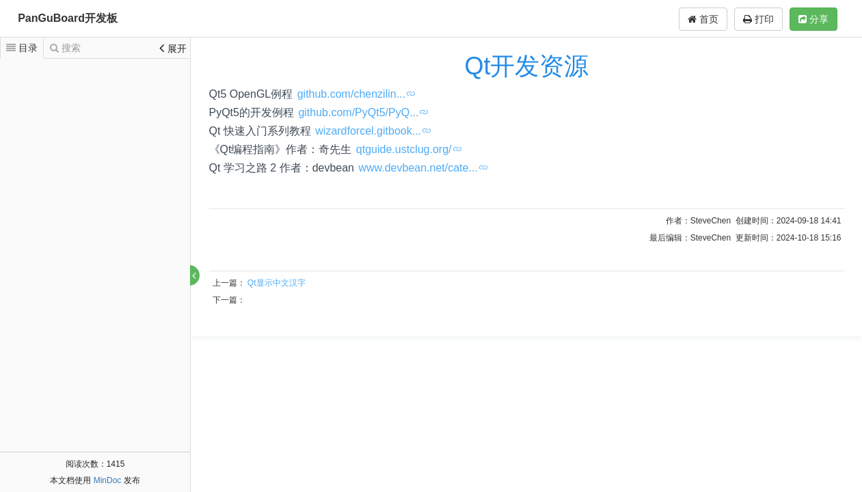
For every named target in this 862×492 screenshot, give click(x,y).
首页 (703, 19)
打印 (758, 19)
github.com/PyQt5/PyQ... (358, 112)
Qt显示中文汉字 (276, 283)
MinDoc (108, 480)
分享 (813, 19)
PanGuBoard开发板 (68, 18)
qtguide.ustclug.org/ (404, 149)
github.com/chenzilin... (351, 94)
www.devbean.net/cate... (417, 168)
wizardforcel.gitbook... (368, 131)
